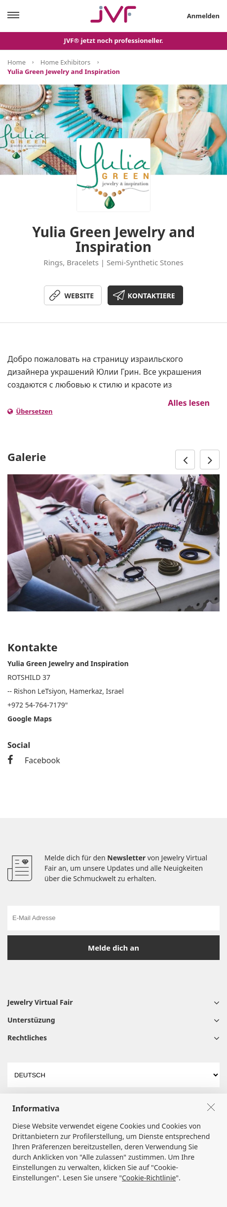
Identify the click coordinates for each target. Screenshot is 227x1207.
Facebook (33, 760)
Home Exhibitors (65, 62)
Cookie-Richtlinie (149, 1196)
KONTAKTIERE (151, 295)
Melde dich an (113, 948)
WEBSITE (79, 295)
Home (16, 62)
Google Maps (29, 718)
